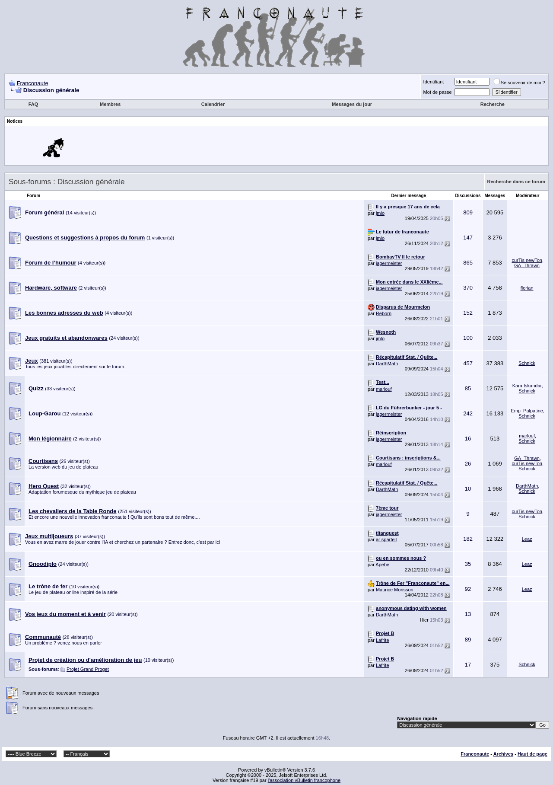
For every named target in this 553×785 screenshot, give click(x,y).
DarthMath (387, 363)
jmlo (380, 213)
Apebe (382, 564)
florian (527, 287)
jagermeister (389, 263)
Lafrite (382, 640)
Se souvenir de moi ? (519, 82)
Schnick (526, 363)
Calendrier (213, 104)
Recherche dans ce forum (516, 181)
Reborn (383, 313)
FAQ (33, 104)
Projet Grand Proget (88, 669)
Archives (503, 753)
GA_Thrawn (527, 265)
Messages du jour (352, 104)
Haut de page (532, 753)
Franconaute (32, 83)
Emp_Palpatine (527, 410)
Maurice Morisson (394, 589)
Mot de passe (437, 92)
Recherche (492, 104)
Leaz (527, 539)
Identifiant (433, 81)
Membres (110, 104)
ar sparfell (386, 539)
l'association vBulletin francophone (304, 780)
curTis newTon (527, 260)
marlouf (384, 389)
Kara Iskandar (527, 385)
